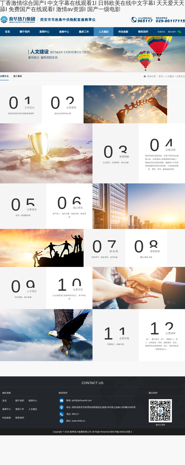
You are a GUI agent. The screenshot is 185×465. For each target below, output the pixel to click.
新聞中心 (44, 31)
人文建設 (104, 31)
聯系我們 (143, 31)
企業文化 (4, 76)
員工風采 (17, 76)
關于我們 (25, 31)
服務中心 (64, 31)
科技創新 (123, 31)
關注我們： (174, 31)
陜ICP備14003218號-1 (121, 437)
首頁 (7, 31)
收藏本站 (161, 32)
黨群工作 (84, 31)
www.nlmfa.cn (78, 426)
